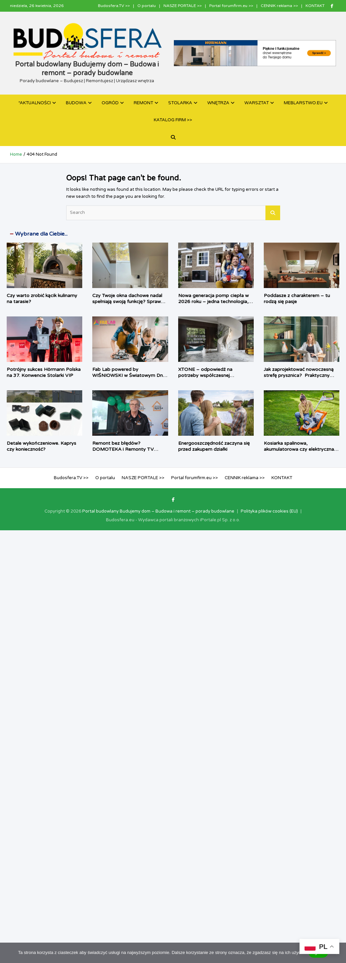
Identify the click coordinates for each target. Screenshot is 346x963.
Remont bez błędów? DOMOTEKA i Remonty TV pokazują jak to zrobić (123, 449)
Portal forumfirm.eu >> (231, 5)
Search (272, 212)
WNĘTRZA (218, 103)
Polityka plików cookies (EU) (269, 511)
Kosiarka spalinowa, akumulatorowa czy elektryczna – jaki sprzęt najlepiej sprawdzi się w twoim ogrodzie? (301, 452)
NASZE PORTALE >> (182, 5)
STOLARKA (180, 103)
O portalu (146, 5)
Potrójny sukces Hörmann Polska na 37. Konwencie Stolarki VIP (44, 372)
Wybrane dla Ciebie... (41, 234)
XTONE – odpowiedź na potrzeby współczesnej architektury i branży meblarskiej (214, 375)
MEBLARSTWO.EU (303, 103)
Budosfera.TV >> (114, 5)
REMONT (143, 103)
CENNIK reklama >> (279, 5)
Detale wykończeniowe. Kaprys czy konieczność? (41, 446)
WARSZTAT (256, 103)
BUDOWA (76, 103)
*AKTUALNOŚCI (34, 103)
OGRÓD (110, 103)
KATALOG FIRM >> (173, 120)
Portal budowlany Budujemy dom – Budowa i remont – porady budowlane (158, 511)
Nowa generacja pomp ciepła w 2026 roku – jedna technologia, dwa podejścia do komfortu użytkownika (213, 305)
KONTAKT (315, 5)
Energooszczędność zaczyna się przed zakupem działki (214, 446)
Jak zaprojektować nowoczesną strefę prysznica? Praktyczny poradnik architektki (299, 375)
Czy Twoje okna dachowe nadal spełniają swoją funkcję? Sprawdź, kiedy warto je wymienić (129, 301)
